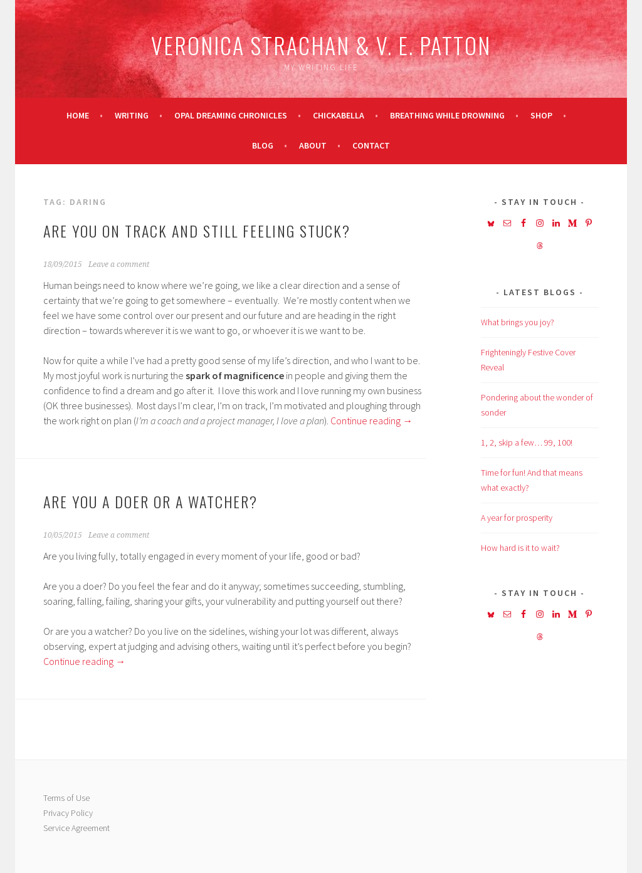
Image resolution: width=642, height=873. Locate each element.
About (313, 145)
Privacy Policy (68, 812)
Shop (541, 115)
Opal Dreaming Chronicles (230, 115)
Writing (132, 115)
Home (77, 115)
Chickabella (338, 115)
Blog (262, 145)
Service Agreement (76, 828)
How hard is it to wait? (520, 547)
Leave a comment (118, 264)
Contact (371, 145)
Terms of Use (66, 797)
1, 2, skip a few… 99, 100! (526, 442)
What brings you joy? (517, 322)
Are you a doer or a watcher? (150, 501)
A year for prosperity (516, 517)
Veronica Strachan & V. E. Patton (321, 44)
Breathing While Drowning (447, 115)
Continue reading (371, 420)
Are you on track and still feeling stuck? (196, 230)
